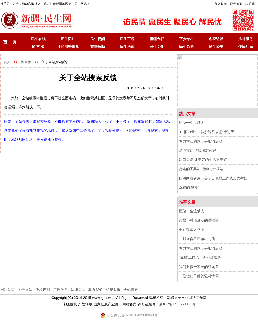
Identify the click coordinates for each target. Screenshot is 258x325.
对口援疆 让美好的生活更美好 (203, 160)
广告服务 (60, 290)
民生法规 (127, 47)
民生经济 (216, 47)
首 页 (10, 42)
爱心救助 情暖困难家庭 (197, 150)
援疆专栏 (157, 39)
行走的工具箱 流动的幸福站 (201, 169)
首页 (7, 62)
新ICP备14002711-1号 (177, 304)
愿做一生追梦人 (191, 122)
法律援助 (78, 290)
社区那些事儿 (68, 47)
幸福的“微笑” (189, 187)
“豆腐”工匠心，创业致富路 (200, 257)
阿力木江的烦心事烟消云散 (200, 141)
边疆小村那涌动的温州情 (199, 220)
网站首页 (7, 290)
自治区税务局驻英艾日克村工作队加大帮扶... (215, 178)
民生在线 (38, 39)
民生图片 (68, 39)
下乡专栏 (186, 39)
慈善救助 (97, 47)
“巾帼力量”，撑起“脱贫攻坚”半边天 (206, 132)
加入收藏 (220, 4)
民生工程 (127, 39)
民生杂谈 (186, 47)
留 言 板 (38, 47)
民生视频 (97, 39)
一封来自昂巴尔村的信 (197, 239)
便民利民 (245, 47)
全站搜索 (131, 290)
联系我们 (251, 4)
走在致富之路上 (191, 230)
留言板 (26, 62)
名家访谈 (216, 39)
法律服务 (245, 39)
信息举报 (113, 290)
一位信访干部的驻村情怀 (199, 276)
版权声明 (43, 290)
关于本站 (25, 290)
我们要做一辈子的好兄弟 (199, 267)
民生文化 (157, 47)
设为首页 (236, 4)
